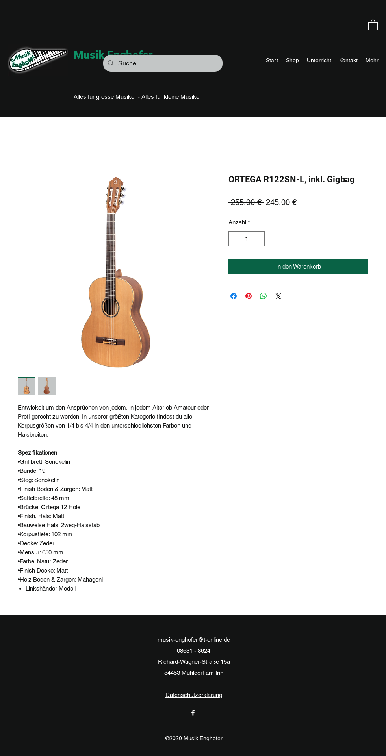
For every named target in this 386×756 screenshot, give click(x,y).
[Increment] (258, 239)
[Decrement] (235, 239)
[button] (373, 24)
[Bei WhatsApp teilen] (263, 296)
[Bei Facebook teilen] (233, 296)
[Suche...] (162, 63)
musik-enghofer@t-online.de (194, 639)
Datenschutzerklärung (193, 694)
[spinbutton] (246, 239)
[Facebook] (193, 713)
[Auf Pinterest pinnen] (248, 296)
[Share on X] (278, 296)
